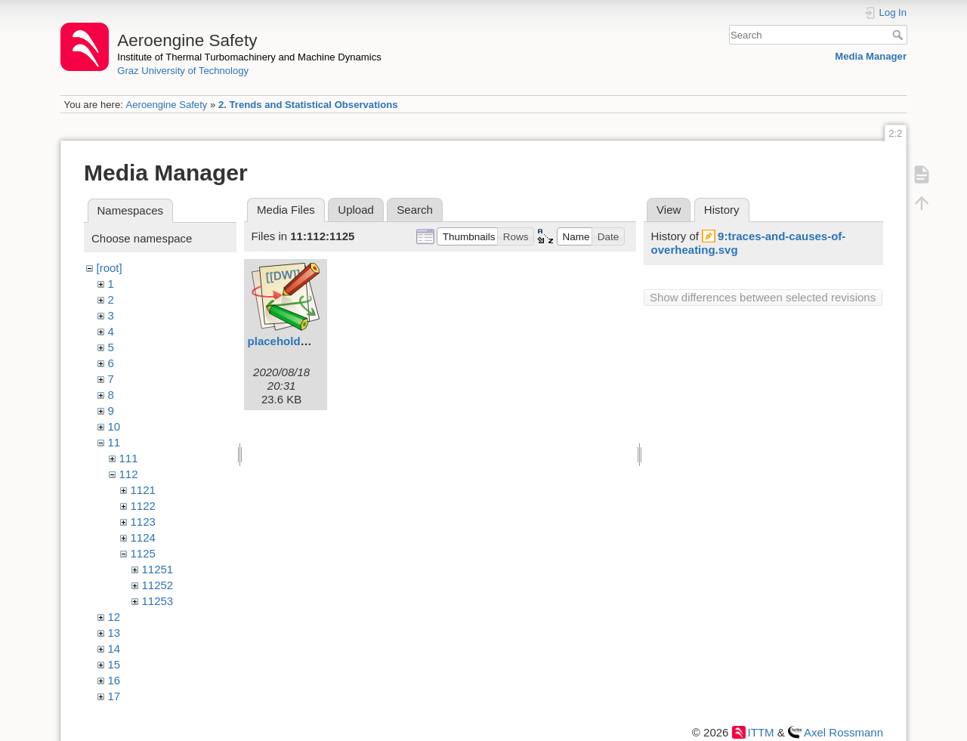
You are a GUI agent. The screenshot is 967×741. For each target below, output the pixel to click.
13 (114, 632)
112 (128, 474)
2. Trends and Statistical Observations (308, 104)
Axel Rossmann (843, 732)
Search (899, 34)
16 (114, 680)
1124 (143, 537)
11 (114, 442)
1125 (143, 553)
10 (114, 426)
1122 (143, 505)
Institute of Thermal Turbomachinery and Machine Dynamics (249, 57)
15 (114, 664)
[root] (109, 267)
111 (128, 458)
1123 (143, 521)
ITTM (761, 732)
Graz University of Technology (183, 70)
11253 (158, 600)
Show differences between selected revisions (763, 297)
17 (114, 696)
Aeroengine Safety (166, 104)
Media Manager (871, 56)
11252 (158, 585)
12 (114, 616)
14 (114, 648)
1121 (143, 489)
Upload (356, 209)
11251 (158, 569)
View (669, 209)
